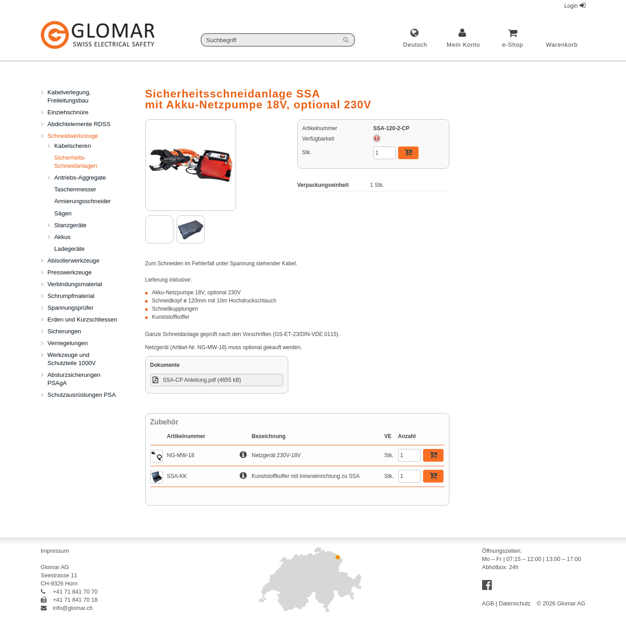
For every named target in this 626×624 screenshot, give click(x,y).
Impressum (55, 551)
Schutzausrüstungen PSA (82, 394)
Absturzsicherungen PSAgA (74, 378)
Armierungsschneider (82, 201)
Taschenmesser (75, 189)
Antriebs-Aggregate (80, 177)
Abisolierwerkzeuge (73, 260)
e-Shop (512, 44)
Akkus (62, 237)
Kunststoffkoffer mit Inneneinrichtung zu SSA (306, 476)
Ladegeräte (69, 248)
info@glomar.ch (67, 608)
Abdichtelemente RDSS (79, 124)
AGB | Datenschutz (506, 603)
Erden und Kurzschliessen (82, 319)
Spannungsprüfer (71, 307)
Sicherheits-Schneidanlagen (76, 161)
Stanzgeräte (70, 225)
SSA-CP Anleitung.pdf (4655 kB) (202, 380)
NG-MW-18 (180, 455)
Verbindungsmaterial (75, 284)
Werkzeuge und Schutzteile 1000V (72, 358)
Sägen (63, 213)
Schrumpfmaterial (71, 295)
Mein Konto (463, 44)
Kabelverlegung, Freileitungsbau (69, 96)
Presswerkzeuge (70, 272)
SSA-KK (177, 476)
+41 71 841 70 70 (69, 592)
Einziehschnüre (68, 112)
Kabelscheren (72, 145)
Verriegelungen (68, 343)
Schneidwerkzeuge (73, 135)
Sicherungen (64, 331)
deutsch (415, 44)
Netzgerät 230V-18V (276, 455)
